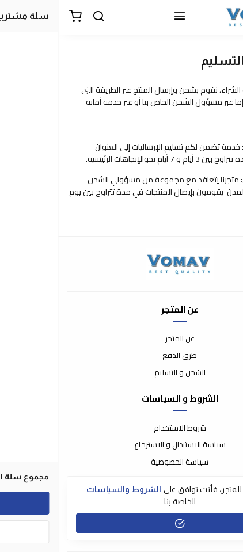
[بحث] (40, 17)
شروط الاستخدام (122, 428)
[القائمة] (121, 17)
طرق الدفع (121, 355)
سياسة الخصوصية (121, 462)
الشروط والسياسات (65, 489)
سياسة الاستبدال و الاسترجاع (122, 445)
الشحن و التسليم (121, 373)
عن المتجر (121, 339)
